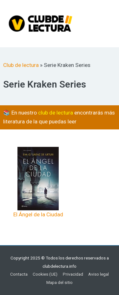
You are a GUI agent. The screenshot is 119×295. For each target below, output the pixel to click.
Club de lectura (21, 65)
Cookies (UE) (45, 274)
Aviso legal (98, 274)
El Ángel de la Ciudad (38, 214)
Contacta (19, 274)
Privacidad (73, 274)
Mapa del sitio (59, 282)
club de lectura (55, 112)
